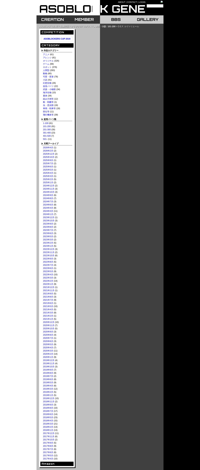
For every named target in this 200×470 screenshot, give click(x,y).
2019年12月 (48, 360)
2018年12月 (48, 398)
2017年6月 (48, 452)
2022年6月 (48, 268)
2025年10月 (48, 157)
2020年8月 (48, 335)
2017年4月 (48, 459)
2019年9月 (48, 370)
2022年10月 (48, 255)
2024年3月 (48, 211)
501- (45, 139)
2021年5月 (48, 306)
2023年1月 (48, 246)
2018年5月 (48, 417)
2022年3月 (48, 278)
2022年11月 (48, 252)
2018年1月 (48, 430)
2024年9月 (48, 195)
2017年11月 (48, 436)
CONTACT (132, 2)
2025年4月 (48, 173)
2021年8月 (48, 297)
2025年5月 (48, 170)
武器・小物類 (49, 89)
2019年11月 (48, 363)
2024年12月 (48, 186)
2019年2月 (48, 392)
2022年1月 (48, 284)
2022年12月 (48, 249)
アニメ (46, 54)
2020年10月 (48, 328)
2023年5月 (48, 236)
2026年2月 (48, 151)
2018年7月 (48, 411)
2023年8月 (48, 227)
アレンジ (47, 57)
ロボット (87, 26)
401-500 (47, 136)
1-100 (45, 123)
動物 (45, 73)
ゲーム (46, 64)
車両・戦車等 (49, 108)
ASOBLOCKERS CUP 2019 (57, 39)
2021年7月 (48, 300)
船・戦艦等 (48, 102)
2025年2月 (48, 179)
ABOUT (121, 2)
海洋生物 (47, 92)
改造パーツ (48, 86)
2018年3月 (48, 424)
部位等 (46, 111)
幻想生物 (47, 83)
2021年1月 (48, 319)
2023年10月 (48, 220)
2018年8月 (48, 408)
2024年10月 (48, 192)
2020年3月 (48, 351)
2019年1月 (48, 395)
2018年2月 (48, 427)
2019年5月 (48, 382)
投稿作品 (64, 26)
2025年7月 (48, 163)
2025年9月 (48, 160)
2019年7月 (48, 376)
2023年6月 (48, 233)
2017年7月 (48, 449)
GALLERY (147, 19)
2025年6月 (48, 166)
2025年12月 (48, 154)
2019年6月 (48, 379)
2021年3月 (48, 313)
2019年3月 (48, 389)
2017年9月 (48, 443)
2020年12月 (48, 322)
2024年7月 (48, 201)
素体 (45, 96)
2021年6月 (48, 303)
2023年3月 (48, 240)
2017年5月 (48, 455)
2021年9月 (48, 293)
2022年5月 (48, 271)
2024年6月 (48, 205)
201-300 (47, 129)
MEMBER (84, 19)
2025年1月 (48, 182)
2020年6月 (48, 341)
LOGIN (142, 2)
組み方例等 (48, 99)
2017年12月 (48, 433)
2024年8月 (48, 198)
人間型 (97, 26)
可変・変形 (48, 77)
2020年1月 (48, 357)
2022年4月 (48, 274)
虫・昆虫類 (48, 105)
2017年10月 (48, 440)
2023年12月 (48, 217)
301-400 (47, 133)
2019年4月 (48, 386)
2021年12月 (48, 287)
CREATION (52, 19)
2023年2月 (48, 243)
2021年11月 (48, 290)
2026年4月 (48, 147)
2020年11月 (48, 325)
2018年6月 (48, 414)
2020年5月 (48, 344)
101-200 (111, 26)
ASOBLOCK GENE (48, 26)
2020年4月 (48, 347)
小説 (104, 26)
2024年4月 (48, 208)
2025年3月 (48, 176)
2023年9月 (48, 224)
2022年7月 (48, 265)
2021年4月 (48, 309)
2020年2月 (48, 354)
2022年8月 (48, 262)
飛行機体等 (48, 115)
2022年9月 (48, 259)
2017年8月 (48, 446)
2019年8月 (48, 373)
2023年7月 (48, 230)
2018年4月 (48, 420)
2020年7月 (48, 338)
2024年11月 (48, 189)
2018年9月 (48, 405)
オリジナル (76, 26)
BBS (116, 19)
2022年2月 (48, 281)
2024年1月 (48, 214)
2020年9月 (48, 332)
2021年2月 (48, 316)
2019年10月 (48, 366)
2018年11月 (48, 401)
